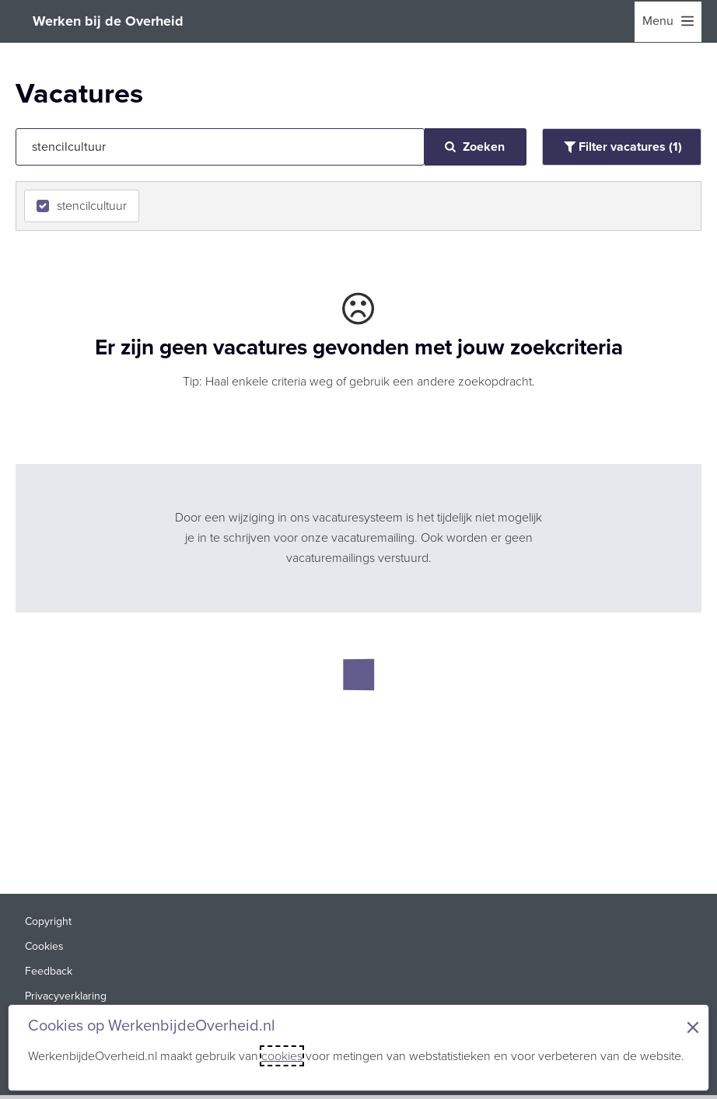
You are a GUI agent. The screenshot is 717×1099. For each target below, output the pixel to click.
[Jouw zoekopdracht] (220, 147)
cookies (282, 1056)
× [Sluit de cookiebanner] (693, 1027)
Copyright (48, 921)
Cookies (44, 946)
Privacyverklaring (66, 996)
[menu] (668, 22)
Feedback (48, 971)
